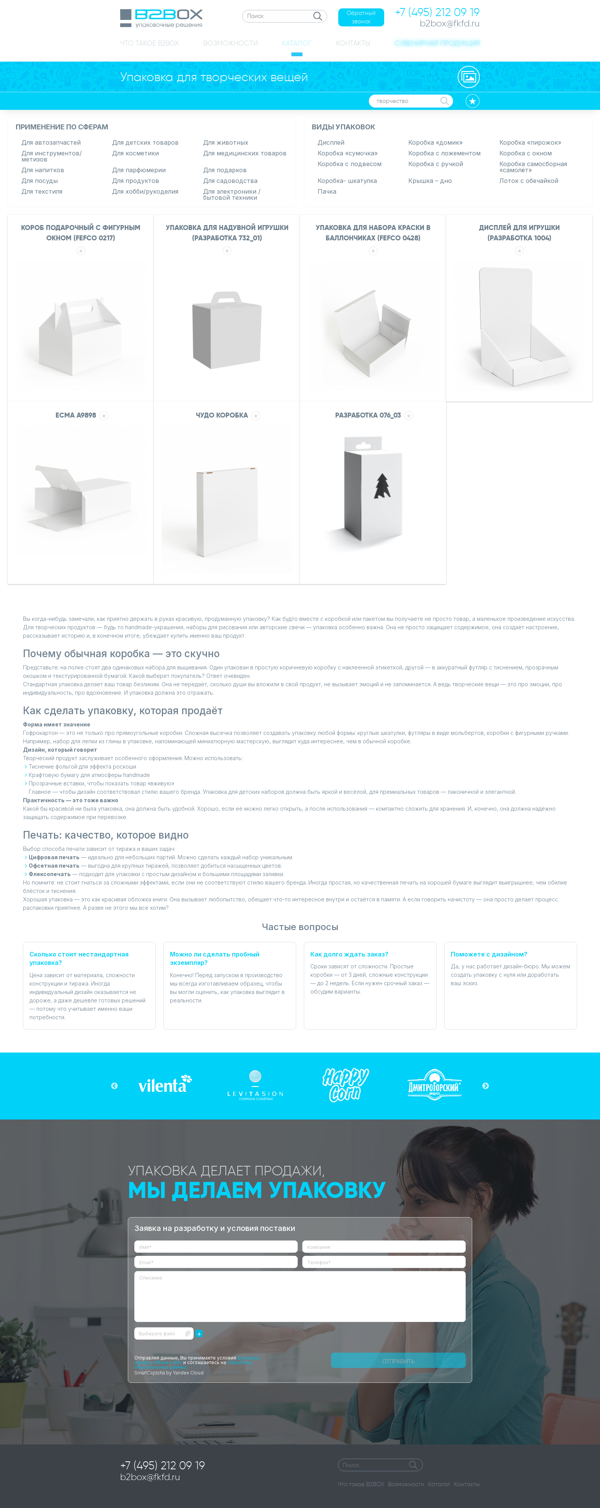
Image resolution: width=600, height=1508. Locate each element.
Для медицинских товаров (245, 153)
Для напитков (42, 170)
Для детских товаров (145, 142)
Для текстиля (41, 191)
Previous (114, 1086)
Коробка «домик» (435, 142)
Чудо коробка (221, 416)
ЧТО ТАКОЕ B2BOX (149, 43)
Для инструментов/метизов (51, 156)
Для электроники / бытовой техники (232, 194)
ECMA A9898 (74, 416)
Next (485, 1086)
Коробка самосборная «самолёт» (533, 167)
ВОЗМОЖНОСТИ (230, 43)
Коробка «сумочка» (348, 153)
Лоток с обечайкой (528, 180)
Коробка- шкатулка (347, 180)
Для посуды (39, 180)
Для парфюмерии (139, 170)
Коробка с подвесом (350, 164)
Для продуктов (135, 180)
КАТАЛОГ (296, 43)
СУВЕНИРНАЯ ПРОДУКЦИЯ (437, 43)
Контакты (467, 1484)
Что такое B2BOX (361, 1484)
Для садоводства (230, 180)
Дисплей (331, 142)
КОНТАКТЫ (353, 43)
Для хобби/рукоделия (145, 191)
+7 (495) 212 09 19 (162, 1465)
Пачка (327, 191)
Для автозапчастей (51, 142)
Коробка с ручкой (435, 164)
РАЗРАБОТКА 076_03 (367, 416)
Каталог (439, 1484)
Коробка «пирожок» (530, 142)
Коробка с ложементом (444, 153)
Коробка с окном (525, 153)
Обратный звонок (361, 17)
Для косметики (135, 153)
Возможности (406, 1484)
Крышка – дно (430, 180)
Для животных (225, 142)
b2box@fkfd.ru (150, 1476)
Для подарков (225, 170)
